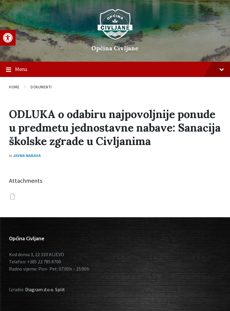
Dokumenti (41, 87)
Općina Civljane (115, 48)
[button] (8, 38)
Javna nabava (27, 155)
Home (14, 87)
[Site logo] (115, 38)
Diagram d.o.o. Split (45, 289)
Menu (115, 69)
